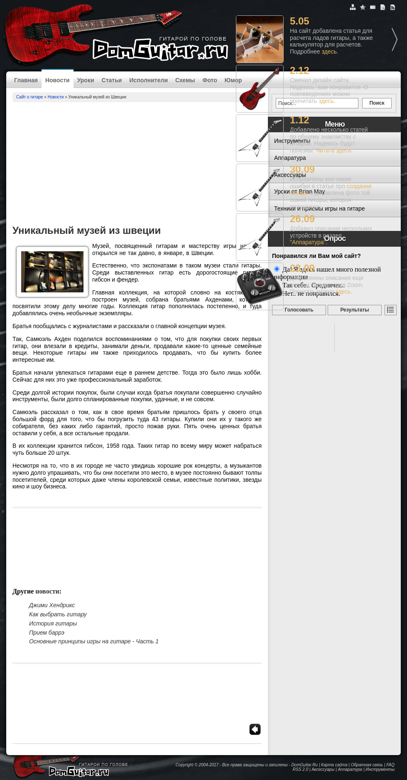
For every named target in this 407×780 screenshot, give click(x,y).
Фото (209, 80)
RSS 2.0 (300, 769)
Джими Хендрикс (52, 605)
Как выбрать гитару (58, 614)
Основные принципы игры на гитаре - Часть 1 (94, 641)
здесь (329, 51)
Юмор (233, 80)
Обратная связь (367, 765)
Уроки (85, 80)
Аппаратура (350, 769)
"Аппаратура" (308, 242)
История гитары (53, 623)
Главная (26, 80)
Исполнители (148, 80)
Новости (57, 80)
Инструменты (380, 769)
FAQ (390, 765)
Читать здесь (333, 150)
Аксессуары (322, 769)
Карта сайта (334, 765)
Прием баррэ (46, 632)
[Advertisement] (137, 164)
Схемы (185, 80)
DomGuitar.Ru (304, 765)
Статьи (112, 80)
